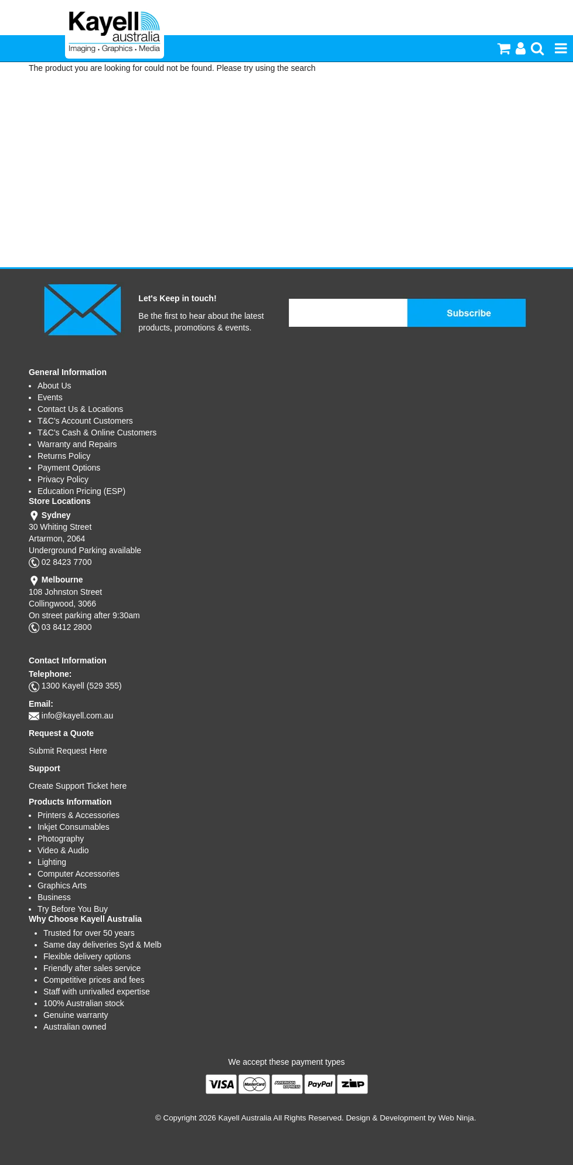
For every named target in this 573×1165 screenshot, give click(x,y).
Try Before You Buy (72, 909)
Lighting (51, 862)
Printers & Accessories (78, 815)
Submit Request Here (68, 750)
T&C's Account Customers (85, 420)
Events (50, 397)
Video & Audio (63, 850)
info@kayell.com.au (77, 715)
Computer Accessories (78, 873)
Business (54, 897)
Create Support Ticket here (78, 786)
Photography (60, 838)
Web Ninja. (457, 1117)
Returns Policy (63, 456)
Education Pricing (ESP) (81, 491)
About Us (54, 385)
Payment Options (68, 467)
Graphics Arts (62, 885)
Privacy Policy (62, 479)
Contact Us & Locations (80, 409)
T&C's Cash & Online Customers (96, 432)
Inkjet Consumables (73, 827)
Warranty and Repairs (77, 444)
